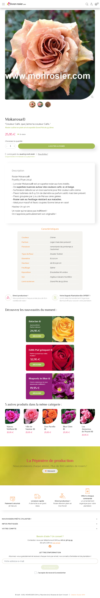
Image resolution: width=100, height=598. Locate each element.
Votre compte (9, 529)
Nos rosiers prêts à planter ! (16, 519)
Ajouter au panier (56, 146)
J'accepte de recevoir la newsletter (52, 573)
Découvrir (50, 471)
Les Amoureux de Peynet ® (87, 429)
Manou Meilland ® (12, 427)
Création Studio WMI (78, 595)
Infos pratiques (10, 524)
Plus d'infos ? (43, 154)
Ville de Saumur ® (30, 427)
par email (56, 543)
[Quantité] (10, 146)
